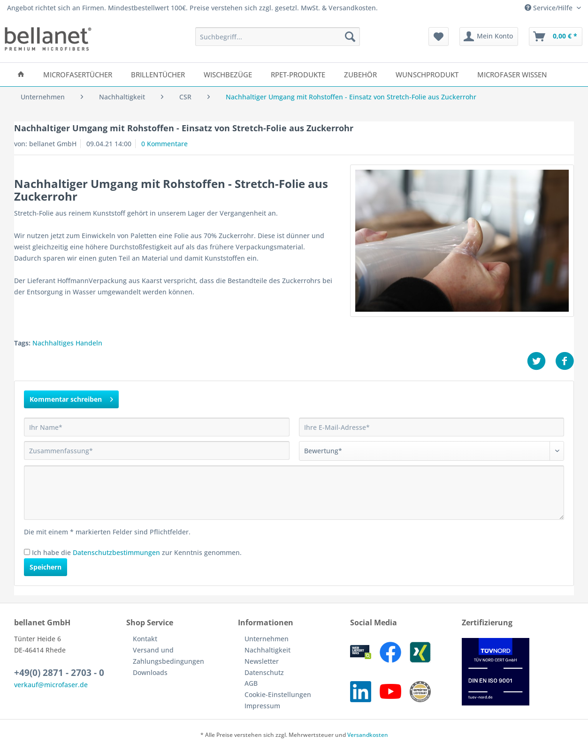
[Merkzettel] (438, 36)
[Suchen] (350, 36)
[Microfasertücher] (77, 74)
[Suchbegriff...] (277, 36)
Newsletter (261, 661)
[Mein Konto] (488, 36)
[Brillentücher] (158, 74)
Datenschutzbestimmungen (116, 552)
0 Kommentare (164, 143)
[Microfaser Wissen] (512, 74)
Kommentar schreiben (71, 398)
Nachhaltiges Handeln (67, 342)
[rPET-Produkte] (298, 74)
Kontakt (145, 638)
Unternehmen (266, 638)
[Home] (21, 74)
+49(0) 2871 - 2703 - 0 (59, 673)
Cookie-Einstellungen (277, 694)
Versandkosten (367, 735)
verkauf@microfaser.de (51, 684)
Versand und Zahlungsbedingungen (168, 655)
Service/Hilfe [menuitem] (549, 7)
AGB (251, 683)
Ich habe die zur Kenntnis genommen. (137, 552)
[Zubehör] (360, 74)
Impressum (262, 705)
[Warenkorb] (555, 36)
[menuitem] (277, 41)
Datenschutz (264, 672)
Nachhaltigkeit (267, 649)
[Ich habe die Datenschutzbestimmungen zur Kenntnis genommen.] (27, 552)
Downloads (150, 672)
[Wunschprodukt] (427, 74)
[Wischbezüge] (228, 74)
